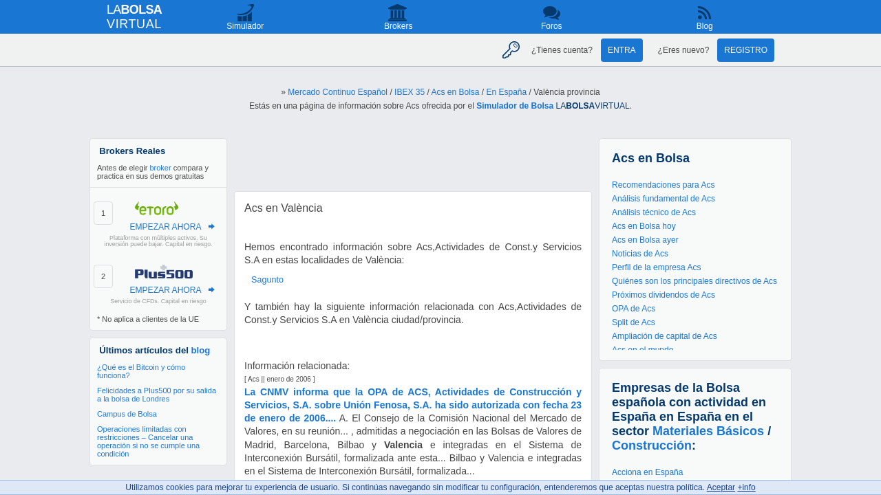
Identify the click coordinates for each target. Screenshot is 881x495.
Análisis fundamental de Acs (663, 199)
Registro (745, 50)
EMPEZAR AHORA (165, 227)
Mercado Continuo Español (338, 92)
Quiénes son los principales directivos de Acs (694, 281)
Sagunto (267, 280)
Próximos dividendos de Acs (663, 295)
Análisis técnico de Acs (654, 212)
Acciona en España (647, 472)
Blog (705, 26)
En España (507, 92)
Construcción (652, 445)
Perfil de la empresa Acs (656, 267)
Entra (622, 50)
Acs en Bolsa (455, 92)
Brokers (398, 26)
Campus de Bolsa (127, 414)
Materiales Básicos (708, 431)
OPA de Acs (633, 309)
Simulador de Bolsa (514, 106)
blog (201, 350)
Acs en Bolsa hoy (644, 226)
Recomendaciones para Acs (663, 185)
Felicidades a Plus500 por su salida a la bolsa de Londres (156, 394)
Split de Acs (633, 322)
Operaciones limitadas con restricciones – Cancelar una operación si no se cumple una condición (148, 441)
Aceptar (721, 487)
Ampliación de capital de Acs (664, 336)
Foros (551, 26)
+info (746, 487)
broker (160, 168)
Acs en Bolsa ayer (645, 240)
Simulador (245, 26)
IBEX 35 (409, 92)
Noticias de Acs (640, 253)
